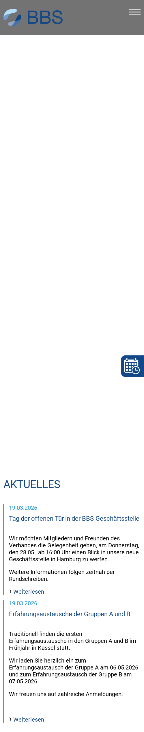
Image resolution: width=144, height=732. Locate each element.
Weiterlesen (28, 569)
